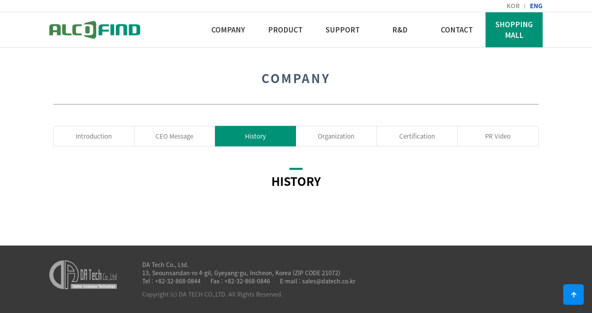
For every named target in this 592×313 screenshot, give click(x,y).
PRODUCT (285, 29)
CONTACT (457, 29)
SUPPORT (343, 29)
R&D (399, 29)
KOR (513, 5)
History (255, 136)
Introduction (94, 136)
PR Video (498, 136)
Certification (417, 136)
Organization (336, 136)
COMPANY (228, 29)
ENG (536, 5)
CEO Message (174, 136)
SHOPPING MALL (514, 29)
